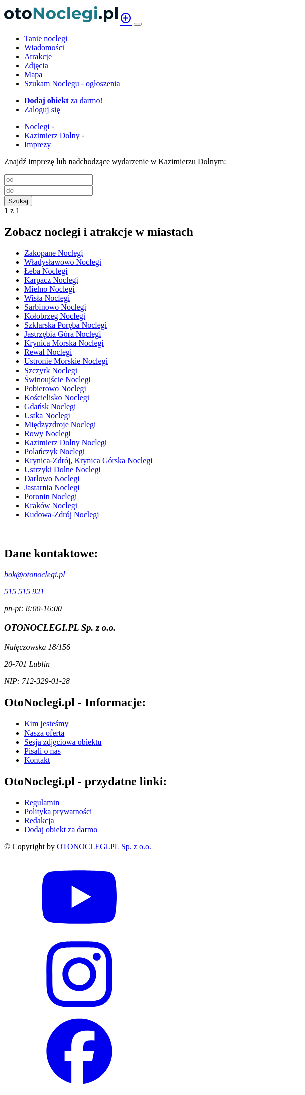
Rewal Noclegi (48, 352)
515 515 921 (24, 591)
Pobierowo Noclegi (55, 388)
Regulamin (41, 802)
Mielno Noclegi (49, 289)
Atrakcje (38, 56)
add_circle (126, 18)
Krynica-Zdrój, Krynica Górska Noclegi (88, 460)
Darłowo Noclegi (52, 478)
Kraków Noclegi (50, 505)
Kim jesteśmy (46, 723)
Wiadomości (44, 47)
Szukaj (18, 201)
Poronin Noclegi (50, 496)
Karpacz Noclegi (51, 280)
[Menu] (138, 24)
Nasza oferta (44, 732)
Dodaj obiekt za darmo (60, 829)
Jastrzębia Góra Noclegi (62, 334)
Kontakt (37, 760)
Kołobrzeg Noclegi (54, 316)
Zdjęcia (36, 65)
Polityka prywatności (58, 811)
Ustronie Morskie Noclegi (66, 361)
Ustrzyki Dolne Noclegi (62, 469)
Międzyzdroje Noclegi (60, 424)
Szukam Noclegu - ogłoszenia (72, 83)
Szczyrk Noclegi (50, 370)
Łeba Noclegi (46, 271)
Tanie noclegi (45, 38)
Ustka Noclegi (47, 415)
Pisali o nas (42, 751)
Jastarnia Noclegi (52, 487)
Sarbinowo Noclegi (55, 307)
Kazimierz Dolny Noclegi (65, 442)
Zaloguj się (42, 109)
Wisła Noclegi (47, 298)
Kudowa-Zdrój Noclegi (61, 514)
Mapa (33, 74)
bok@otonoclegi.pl (34, 574)
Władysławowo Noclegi (62, 262)
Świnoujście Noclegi (57, 379)
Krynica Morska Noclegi (64, 343)
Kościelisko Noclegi (56, 397)
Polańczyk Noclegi (54, 451)
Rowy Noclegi (47, 433)
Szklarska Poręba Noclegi (65, 325)
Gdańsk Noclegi (50, 406)
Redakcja (39, 820)
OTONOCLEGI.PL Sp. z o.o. (104, 846)
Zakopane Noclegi (53, 253)
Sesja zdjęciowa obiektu (63, 742)
